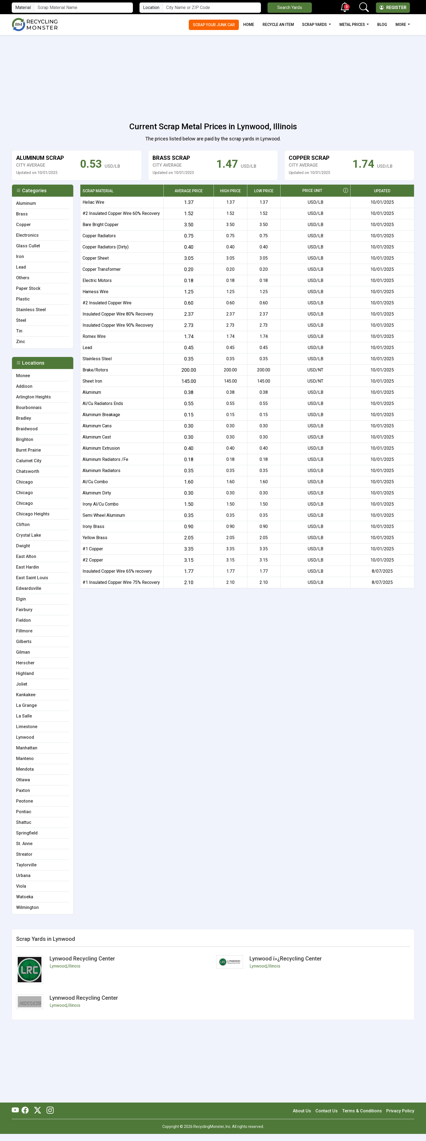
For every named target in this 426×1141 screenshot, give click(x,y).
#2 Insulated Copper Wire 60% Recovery (121, 213)
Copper (23, 224)
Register (392, 7)
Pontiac (23, 811)
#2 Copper (93, 560)
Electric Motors (97, 280)
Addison (24, 386)
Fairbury (24, 609)
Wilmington (27, 907)
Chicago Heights (33, 514)
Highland (25, 673)
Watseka (24, 896)
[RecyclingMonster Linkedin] (49, 1111)
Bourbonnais (29, 407)
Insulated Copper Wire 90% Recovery (118, 325)
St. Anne (24, 843)
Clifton (23, 524)
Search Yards (289, 7)
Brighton (24, 439)
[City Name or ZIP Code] (212, 7)
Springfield (27, 833)
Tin (19, 331)
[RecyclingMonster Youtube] (17, 1111)
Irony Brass (93, 526)
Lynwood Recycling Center (82, 958)
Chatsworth (27, 471)
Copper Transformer (102, 269)
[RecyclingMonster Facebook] (26, 1111)
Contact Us (326, 1110)
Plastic (23, 299)
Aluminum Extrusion (101, 448)
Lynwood (25, 737)
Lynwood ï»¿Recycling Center (285, 958)
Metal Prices (352, 24)
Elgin (21, 599)
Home (248, 24)
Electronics (27, 235)
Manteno (25, 758)
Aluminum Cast (97, 437)
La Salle (24, 716)
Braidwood (27, 428)
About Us (302, 1110)
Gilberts (24, 641)
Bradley (23, 418)
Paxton (23, 790)
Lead (87, 347)
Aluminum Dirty (97, 493)
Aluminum (92, 392)
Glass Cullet (28, 245)
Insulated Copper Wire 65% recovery (117, 571)
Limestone (26, 726)
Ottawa (23, 779)
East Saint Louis (32, 577)
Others (22, 277)
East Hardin (27, 567)
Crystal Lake (28, 535)
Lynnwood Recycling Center (84, 998)
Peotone (24, 801)
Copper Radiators (99, 235)
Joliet (21, 684)
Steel (21, 320)
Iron (20, 256)
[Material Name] (83, 7)
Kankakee (25, 694)
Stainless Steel (97, 358)
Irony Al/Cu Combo (100, 504)
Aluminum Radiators (101, 470)
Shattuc (23, 822)
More (401, 24)
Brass (22, 214)
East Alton (26, 556)
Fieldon (23, 620)
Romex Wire (94, 336)
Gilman (23, 652)
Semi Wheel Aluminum (104, 515)
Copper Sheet (96, 258)
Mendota (25, 769)
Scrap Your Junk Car (214, 25)
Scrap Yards (315, 24)
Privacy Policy (400, 1110)
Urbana (23, 875)
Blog (382, 24)
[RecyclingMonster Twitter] (37, 1111)
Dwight (23, 545)
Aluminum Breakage (101, 414)
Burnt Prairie (28, 450)
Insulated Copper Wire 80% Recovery (118, 314)
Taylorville (26, 864)
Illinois (74, 966)
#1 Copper (93, 548)
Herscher (25, 662)
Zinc (20, 341)
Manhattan (26, 747)
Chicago (24, 482)
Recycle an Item (278, 24)
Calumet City (28, 460)
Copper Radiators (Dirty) (106, 247)
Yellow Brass (95, 537)
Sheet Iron (92, 381)
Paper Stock (28, 288)
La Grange (26, 705)
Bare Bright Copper (100, 224)
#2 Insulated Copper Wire (107, 302)
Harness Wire (95, 291)
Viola (21, 886)
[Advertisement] (213, 75)
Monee (23, 375)
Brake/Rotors (95, 370)
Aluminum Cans (97, 425)
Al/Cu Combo (95, 481)
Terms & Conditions (362, 1110)
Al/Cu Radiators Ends (103, 403)
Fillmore (24, 630)
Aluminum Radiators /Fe (105, 459)
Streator (24, 854)
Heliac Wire (93, 202)
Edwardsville (28, 588)
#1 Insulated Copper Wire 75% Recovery (121, 582)
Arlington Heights (33, 397)
